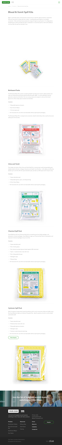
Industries (34, 426)
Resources (22, 421)
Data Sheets (23, 426)
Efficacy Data (23, 424)
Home (9, 6)
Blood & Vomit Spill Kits (23, 6)
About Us (34, 424)
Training (22, 429)
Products (14, 6)
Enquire (49, 422)
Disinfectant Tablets (12, 424)
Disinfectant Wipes (12, 430)
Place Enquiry (13, 337)
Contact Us (34, 429)
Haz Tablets (11, 433)
